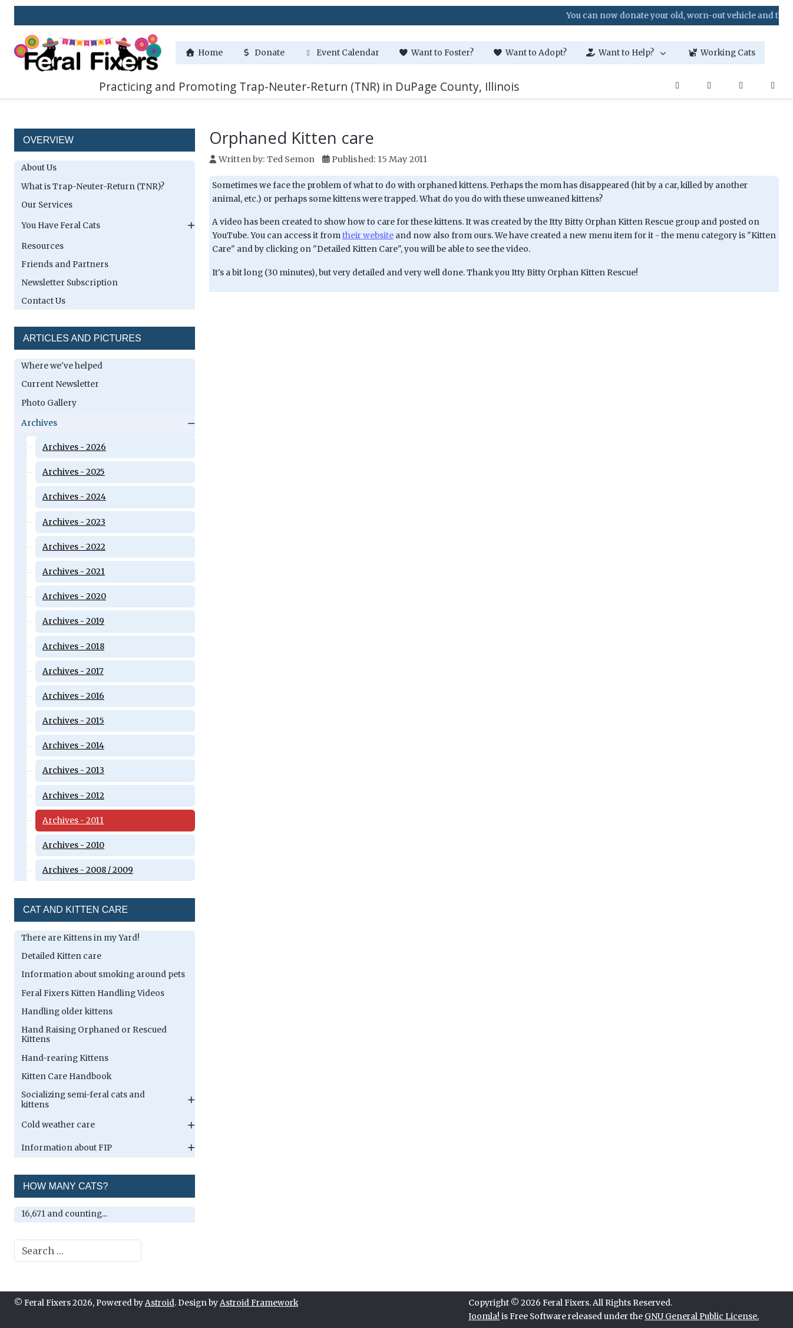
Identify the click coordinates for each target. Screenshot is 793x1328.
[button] (627, 52)
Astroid (159, 1303)
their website (368, 236)
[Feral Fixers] (87, 52)
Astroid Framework (259, 1303)
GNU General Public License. (702, 1316)
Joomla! (484, 1316)
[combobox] (77, 1251)
